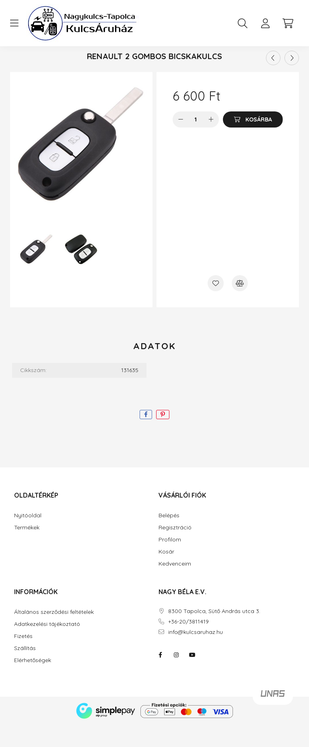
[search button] (243, 23)
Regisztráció (175, 549)
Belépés (169, 537)
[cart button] (288, 23)
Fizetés (23, 658)
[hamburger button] (14, 23)
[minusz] (181, 142)
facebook (160, 677)
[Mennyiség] (196, 142)
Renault (196, 62)
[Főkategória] (104, 62)
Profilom (170, 561)
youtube (192, 677)
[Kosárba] (253, 142)
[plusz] (211, 142)
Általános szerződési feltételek (54, 634)
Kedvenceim (175, 585)
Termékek (26, 549)
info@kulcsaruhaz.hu (195, 654)
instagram (176, 677)
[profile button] (265, 23)
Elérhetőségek (32, 682)
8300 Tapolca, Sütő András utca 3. (214, 633)
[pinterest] (162, 436)
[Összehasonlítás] (240, 305)
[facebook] (146, 436)
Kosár (166, 573)
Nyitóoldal (27, 537)
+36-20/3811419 (188, 643)
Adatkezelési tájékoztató (47, 646)
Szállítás (25, 670)
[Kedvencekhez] (216, 305)
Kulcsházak (146, 62)
